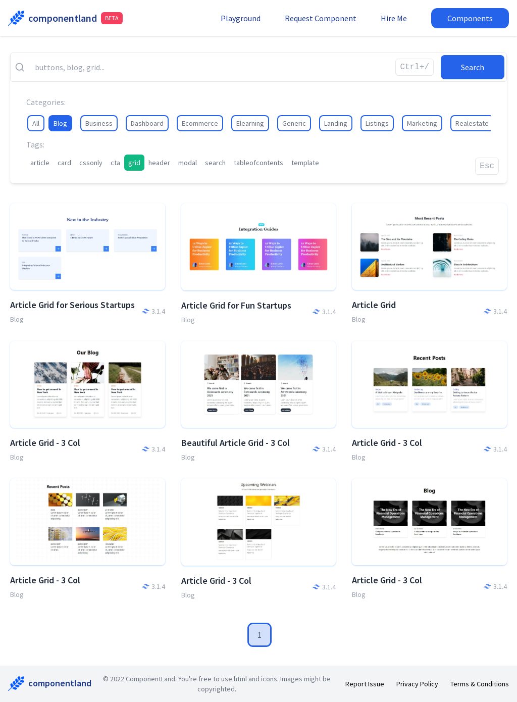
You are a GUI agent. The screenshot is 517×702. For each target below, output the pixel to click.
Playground (241, 18)
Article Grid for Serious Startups (72, 305)
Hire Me (394, 18)
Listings (377, 123)
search (215, 162)
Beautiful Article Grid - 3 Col (235, 442)
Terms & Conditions (479, 683)
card (64, 162)
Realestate (472, 123)
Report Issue (364, 683)
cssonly (90, 162)
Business (99, 123)
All (35, 123)
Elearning (250, 123)
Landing (335, 123)
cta (115, 162)
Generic (294, 123)
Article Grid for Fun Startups (236, 305)
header (159, 162)
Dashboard (147, 123)
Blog (60, 123)
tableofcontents (258, 162)
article (39, 162)
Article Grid (374, 305)
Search (472, 67)
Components (470, 18)
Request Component (320, 18)
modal (187, 162)
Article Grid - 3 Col (45, 442)
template (305, 162)
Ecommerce (200, 123)
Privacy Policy (417, 683)
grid (134, 162)
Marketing (422, 123)
